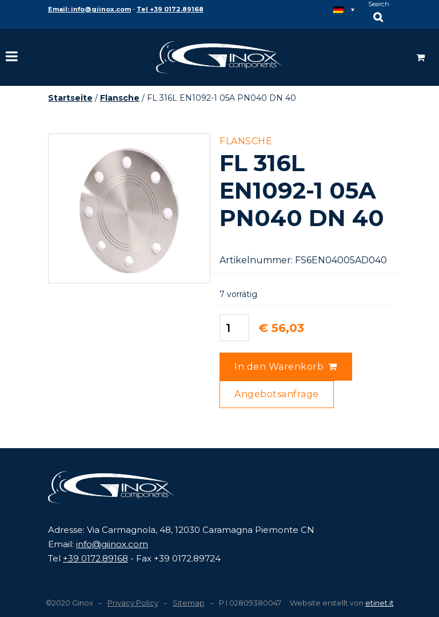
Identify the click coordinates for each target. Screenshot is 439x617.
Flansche (119, 98)
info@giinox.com (112, 544)
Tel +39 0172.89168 (170, 9)
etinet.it (379, 602)
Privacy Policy (132, 602)
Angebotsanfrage (276, 394)
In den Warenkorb (279, 366)
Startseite (70, 98)
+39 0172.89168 (95, 558)
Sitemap (189, 602)
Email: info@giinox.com (89, 9)
